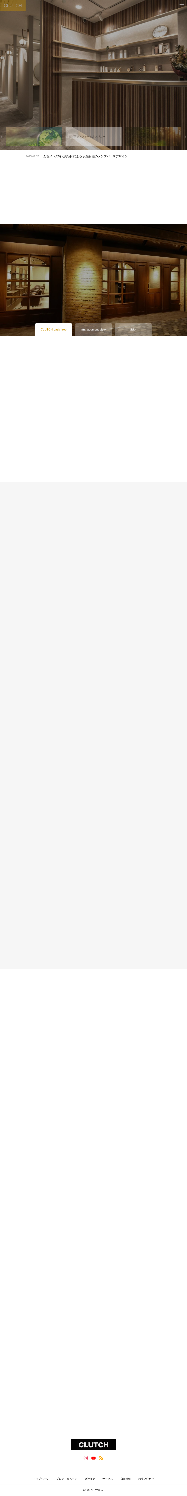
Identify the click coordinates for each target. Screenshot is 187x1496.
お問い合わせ (146, 1478)
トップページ (41, 1478)
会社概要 (90, 1478)
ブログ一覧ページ (66, 1478)
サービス (107, 1478)
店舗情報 (125, 1478)
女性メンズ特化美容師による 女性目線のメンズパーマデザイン (85, 156)
